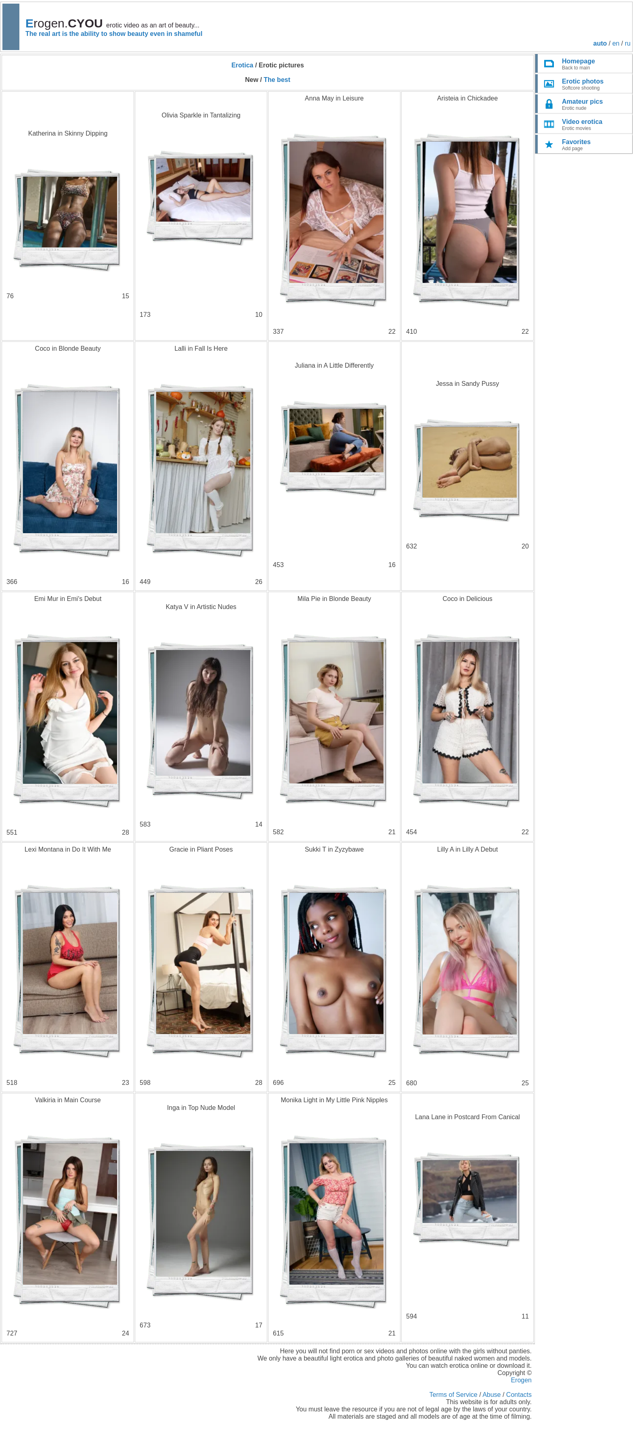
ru (628, 43)
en (616, 43)
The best (277, 79)
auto (600, 43)
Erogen (521, 1380)
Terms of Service (454, 1394)
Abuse (491, 1394)
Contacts (519, 1394)
